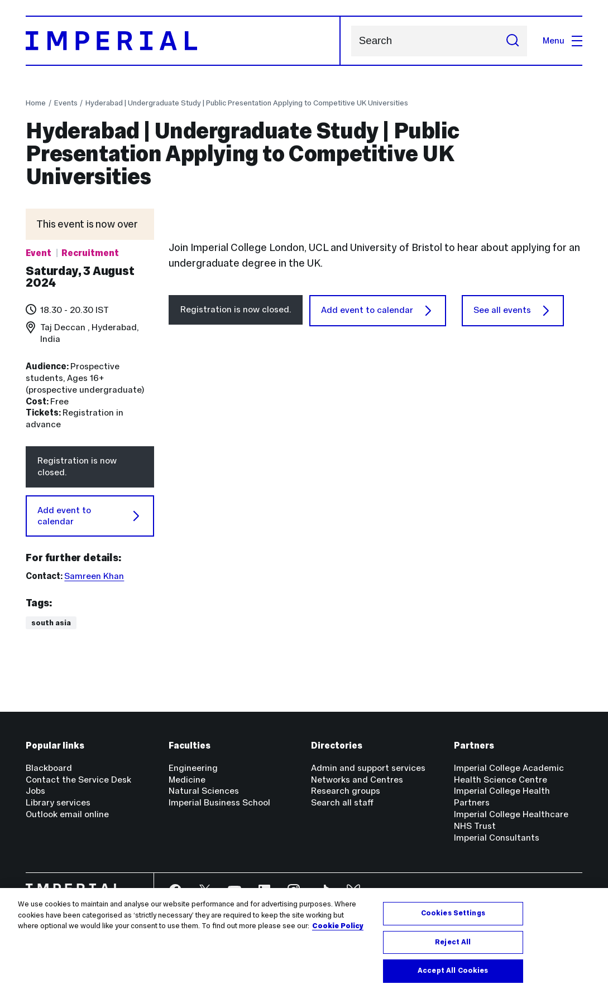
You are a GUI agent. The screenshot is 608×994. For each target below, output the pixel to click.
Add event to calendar (89, 516)
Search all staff (342, 802)
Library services (58, 802)
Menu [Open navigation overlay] (562, 40)
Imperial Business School (219, 802)
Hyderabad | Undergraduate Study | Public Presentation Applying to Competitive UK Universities (246, 103)
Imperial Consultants (496, 837)
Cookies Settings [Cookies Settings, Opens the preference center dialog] (453, 913)
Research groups (345, 790)
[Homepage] (183, 41)
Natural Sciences (204, 790)
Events (66, 103)
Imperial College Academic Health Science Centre (509, 774)
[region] (304, 941)
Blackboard (49, 768)
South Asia (51, 623)
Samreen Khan (94, 576)
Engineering (193, 768)
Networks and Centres (357, 779)
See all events (512, 484)
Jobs (35, 790)
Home (36, 103)
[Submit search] (512, 41)
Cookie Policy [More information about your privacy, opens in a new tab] (337, 925)
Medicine (187, 779)
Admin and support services (368, 768)
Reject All (453, 942)
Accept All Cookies (453, 970)
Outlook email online (67, 814)
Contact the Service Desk (78, 779)
